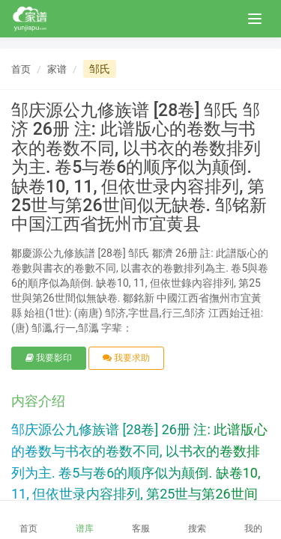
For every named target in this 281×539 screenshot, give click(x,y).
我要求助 (126, 358)
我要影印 (48, 358)
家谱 (57, 69)
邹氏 (99, 69)
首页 (21, 69)
